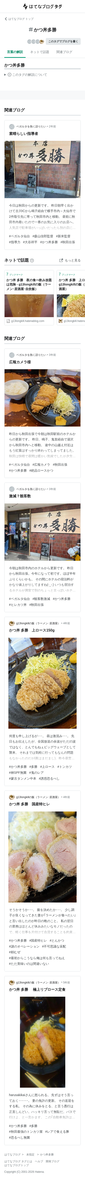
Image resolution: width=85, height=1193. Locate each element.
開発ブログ (52, 1161)
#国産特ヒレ (38, 940)
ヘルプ (39, 1161)
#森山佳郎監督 (43, 236)
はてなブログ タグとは (18, 1161)
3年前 (52, 354)
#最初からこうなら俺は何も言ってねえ (37, 958)
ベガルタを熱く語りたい (31, 126)
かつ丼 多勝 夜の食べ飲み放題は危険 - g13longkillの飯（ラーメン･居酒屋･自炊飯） (29, 284)
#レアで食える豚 (57, 1131)
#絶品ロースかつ (41, 470)
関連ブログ (64, 52)
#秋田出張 (68, 242)
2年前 (52, 126)
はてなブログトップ (16, 1165)
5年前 (66, 982)
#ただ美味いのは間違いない (29, 964)
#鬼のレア (36, 772)
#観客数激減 (41, 599)
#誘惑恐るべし (49, 778)
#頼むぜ (14, 952)
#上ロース (47, 766)
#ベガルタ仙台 (19, 236)
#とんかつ (57, 940)
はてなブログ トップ (19, 18)
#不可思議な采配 (54, 946)
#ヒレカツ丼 (18, 605)
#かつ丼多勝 (49, 242)
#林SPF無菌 (18, 772)
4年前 (66, 623)
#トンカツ (64, 766)
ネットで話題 (39, 52)
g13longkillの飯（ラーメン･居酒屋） (38, 623)
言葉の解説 (15, 52)
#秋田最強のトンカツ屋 (26, 1131)
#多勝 (33, 766)
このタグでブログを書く (63, 41)
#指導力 (14, 242)
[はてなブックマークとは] (32, 260)
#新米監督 (63, 236)
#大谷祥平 (30, 242)
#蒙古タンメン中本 (22, 778)
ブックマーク (14, 274)
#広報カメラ (41, 464)
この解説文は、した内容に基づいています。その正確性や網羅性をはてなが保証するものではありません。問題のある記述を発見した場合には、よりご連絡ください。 (25, 75)
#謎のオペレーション (24, 946)
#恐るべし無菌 (19, 1137)
